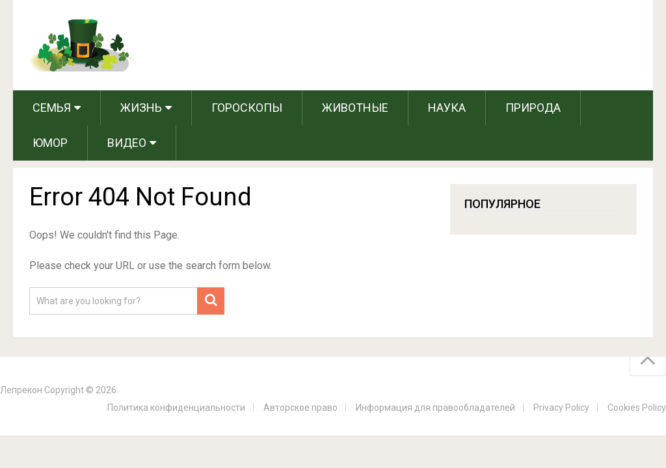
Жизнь (141, 107)
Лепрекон (21, 390)
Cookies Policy (636, 407)
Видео (126, 143)
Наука (447, 107)
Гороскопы (246, 107)
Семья (52, 107)
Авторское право (300, 407)
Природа (533, 107)
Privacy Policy (561, 407)
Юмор (50, 143)
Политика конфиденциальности (176, 407)
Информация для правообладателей (435, 407)
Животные (355, 107)
